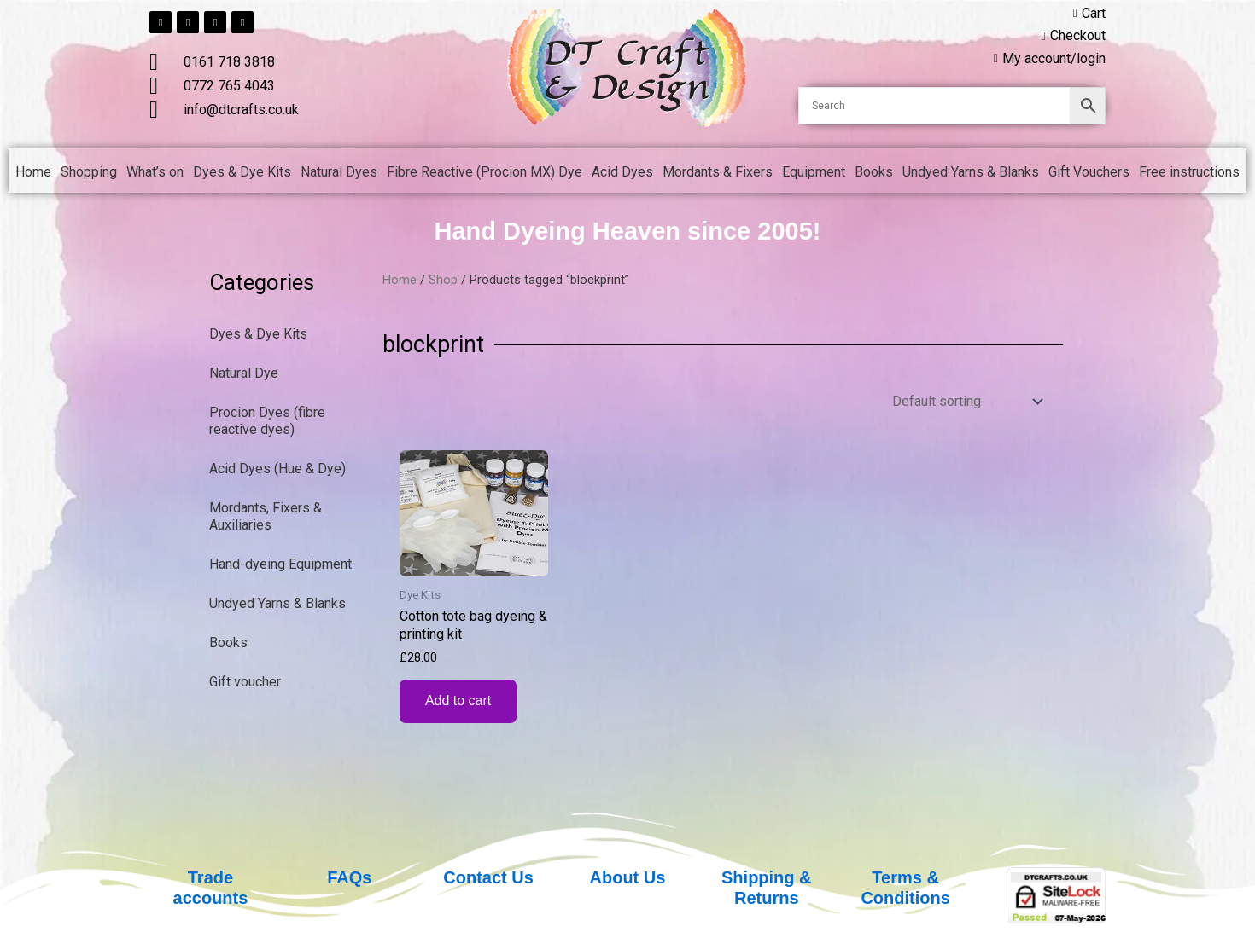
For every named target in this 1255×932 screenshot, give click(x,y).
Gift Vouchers (1089, 172)
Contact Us (488, 877)
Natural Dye (243, 373)
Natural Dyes (339, 172)
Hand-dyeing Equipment (280, 564)
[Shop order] (965, 401)
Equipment (813, 172)
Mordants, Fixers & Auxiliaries (265, 516)
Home (33, 172)
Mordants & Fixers (718, 172)
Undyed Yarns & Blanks (970, 172)
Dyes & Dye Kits (242, 172)
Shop (443, 279)
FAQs (349, 877)
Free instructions (1189, 172)
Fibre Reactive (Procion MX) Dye (484, 172)
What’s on (155, 172)
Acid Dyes (622, 172)
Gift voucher (245, 682)
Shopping (89, 172)
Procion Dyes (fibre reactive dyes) (267, 420)
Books (874, 172)
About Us (628, 877)
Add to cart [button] (458, 700)
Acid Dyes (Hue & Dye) (277, 468)
